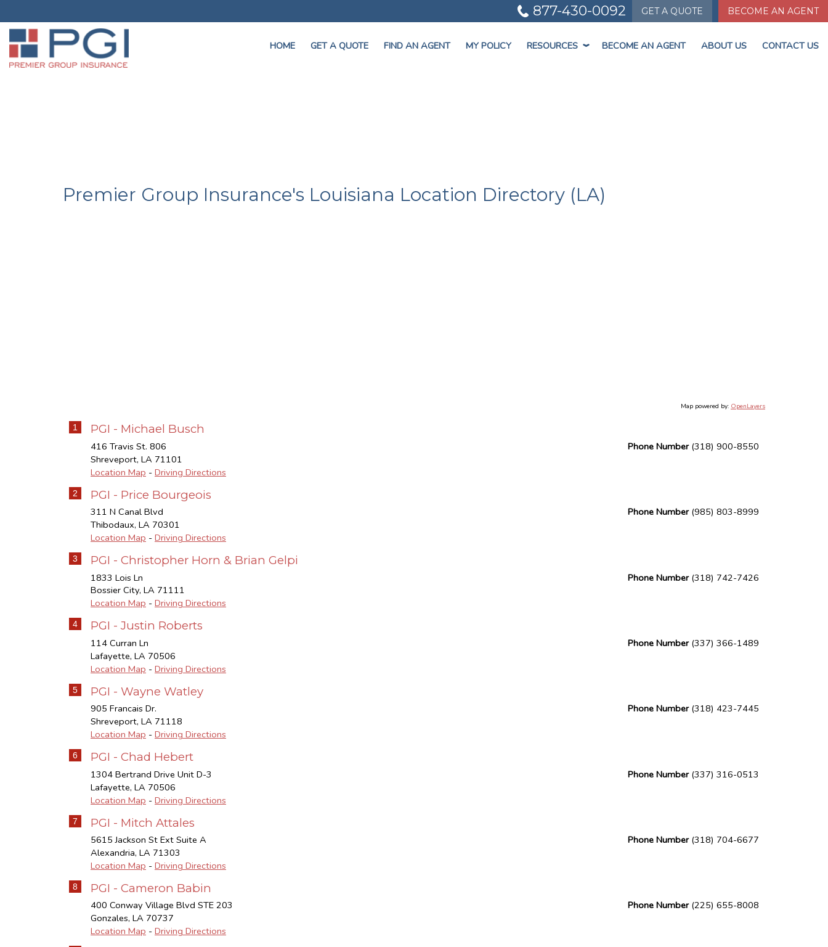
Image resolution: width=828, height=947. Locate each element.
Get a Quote (339, 45)
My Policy (488, 45)
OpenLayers (748, 406)
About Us (724, 45)
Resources (556, 45)
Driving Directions (190, 472)
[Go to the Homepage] (69, 48)
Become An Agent (644, 45)
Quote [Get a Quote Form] (672, 11)
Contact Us (790, 45)
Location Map (118, 472)
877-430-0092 (579, 10)
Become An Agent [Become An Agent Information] (773, 11)
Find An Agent (417, 45)
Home (282, 45)
